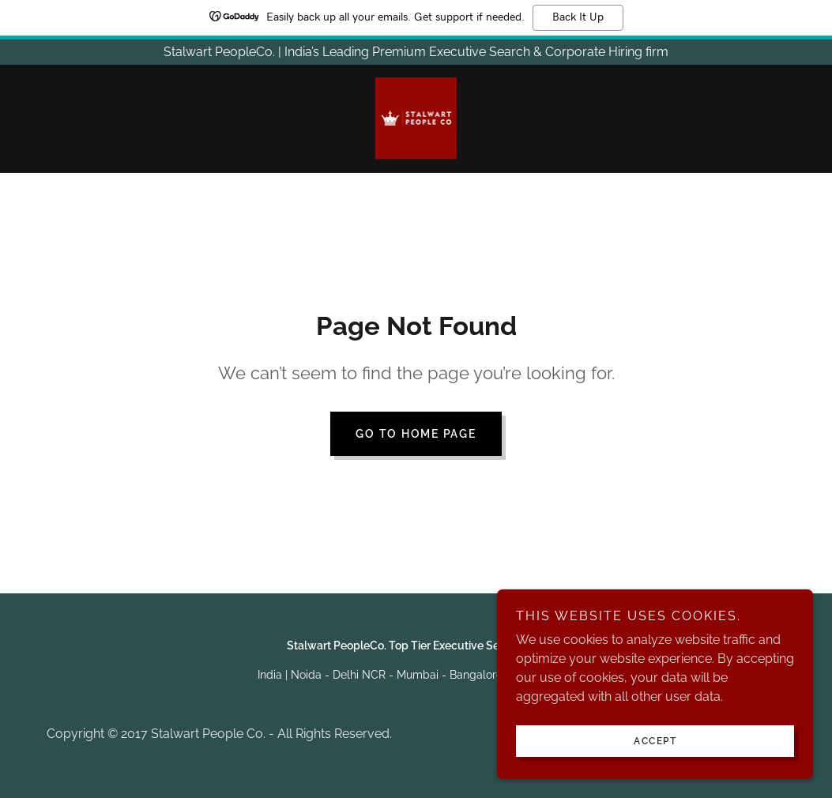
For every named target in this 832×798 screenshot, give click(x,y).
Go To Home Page (416, 433)
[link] (416, 117)
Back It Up (578, 17)
